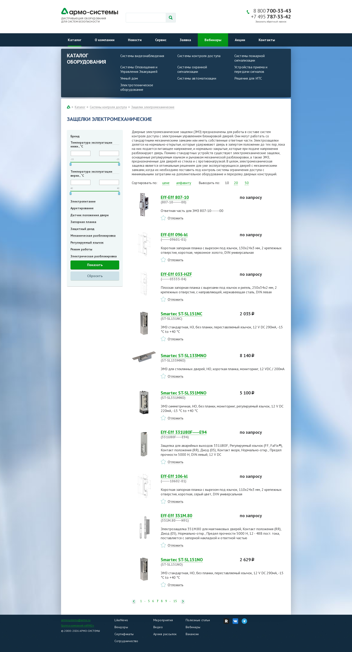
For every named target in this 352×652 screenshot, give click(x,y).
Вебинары (213, 40)
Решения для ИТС (248, 78)
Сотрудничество (126, 641)
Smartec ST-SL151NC (197, 316)
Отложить (175, 218)
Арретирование (82, 208)
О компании (104, 40)
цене (165, 182)
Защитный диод (82, 229)
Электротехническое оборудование (136, 87)
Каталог (74, 40)
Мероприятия (163, 620)
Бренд (74, 136)
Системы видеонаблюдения (142, 55)
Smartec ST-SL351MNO (197, 395)
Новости (135, 40)
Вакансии (192, 634)
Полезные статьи (198, 620)
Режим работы (81, 249)
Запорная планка (83, 222)
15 (175, 601)
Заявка (185, 40)
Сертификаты (124, 634)
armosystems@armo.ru (75, 620)
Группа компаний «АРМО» (77, 625)
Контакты (267, 40)
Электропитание (83, 201)
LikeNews (121, 620)
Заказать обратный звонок (270, 21)
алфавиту (183, 182)
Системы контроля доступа (198, 55)
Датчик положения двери (89, 215)
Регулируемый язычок (86, 242)
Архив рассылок (165, 634)
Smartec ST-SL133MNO (197, 358)
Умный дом (129, 78)
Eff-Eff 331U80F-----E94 (197, 434)
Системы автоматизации (196, 78)
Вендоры (121, 627)
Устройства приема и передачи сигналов (250, 69)
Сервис (160, 40)
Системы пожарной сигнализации (249, 57)
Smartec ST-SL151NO (197, 562)
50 (247, 182)
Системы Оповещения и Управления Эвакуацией (139, 69)
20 (236, 182)
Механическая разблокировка (93, 236)
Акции (240, 40)
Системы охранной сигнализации (192, 69)
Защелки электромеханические (152, 107)
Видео (158, 627)
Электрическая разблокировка (93, 256)
